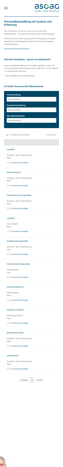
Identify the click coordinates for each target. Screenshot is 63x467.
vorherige (24, 380)
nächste (39, 380)
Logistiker (11, 149)
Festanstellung (13, 95)
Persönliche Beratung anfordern (17, 49)
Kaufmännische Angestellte (18, 264)
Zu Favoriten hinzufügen (19, 163)
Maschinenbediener (15, 287)
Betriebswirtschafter (15, 333)
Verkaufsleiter (13, 356)
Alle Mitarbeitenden (16, 116)
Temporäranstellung (16, 105)
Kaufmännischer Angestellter (19, 195)
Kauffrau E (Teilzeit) (15, 310)
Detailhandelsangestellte (17, 241)
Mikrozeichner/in (14, 172)
